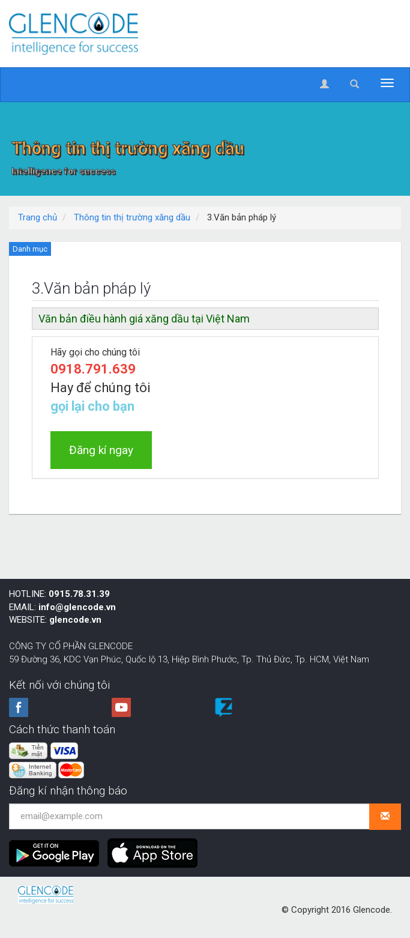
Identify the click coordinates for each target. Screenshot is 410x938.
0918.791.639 (93, 369)
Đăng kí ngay (101, 450)
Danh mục (30, 248)
